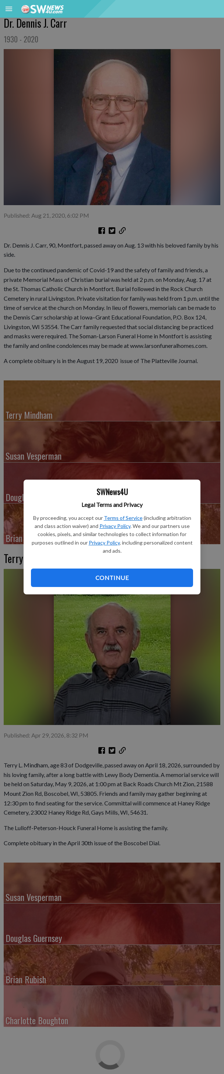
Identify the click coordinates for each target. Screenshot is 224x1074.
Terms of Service (123, 518)
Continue (112, 577)
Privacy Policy (114, 526)
